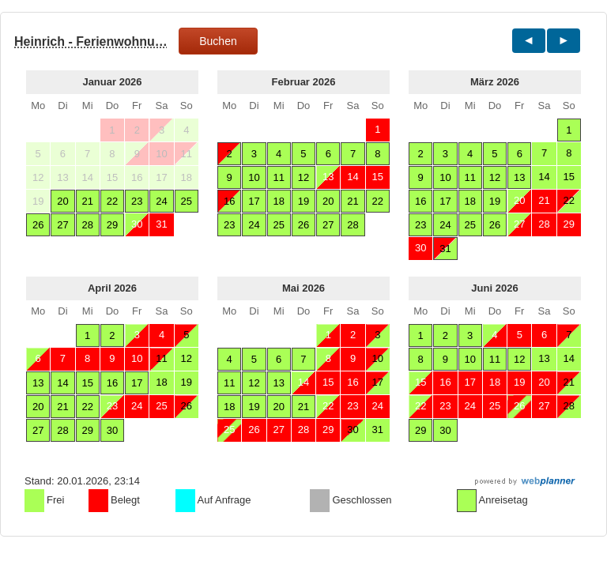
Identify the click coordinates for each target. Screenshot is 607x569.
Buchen (217, 41)
